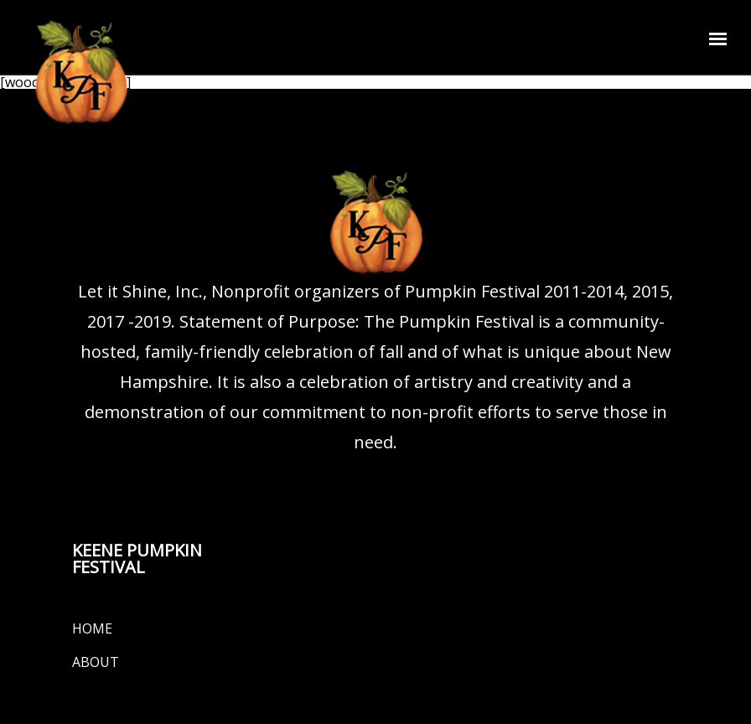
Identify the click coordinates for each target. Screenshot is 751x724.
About (95, 662)
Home (92, 628)
